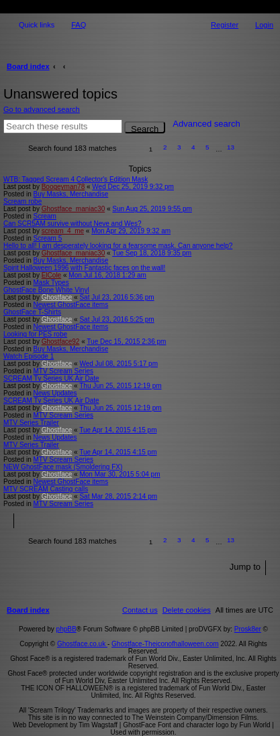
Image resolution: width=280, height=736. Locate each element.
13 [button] (230, 147)
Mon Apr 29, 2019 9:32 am (131, 231)
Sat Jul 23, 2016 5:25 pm (116, 319)
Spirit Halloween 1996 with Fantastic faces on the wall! (84, 267)
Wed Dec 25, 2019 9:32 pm (133, 186)
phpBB (66, 629)
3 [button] (179, 147)
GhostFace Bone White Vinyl (46, 290)
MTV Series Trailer (31, 422)
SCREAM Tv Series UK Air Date (51, 378)
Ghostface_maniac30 (73, 208)
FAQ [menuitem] (78, 25)
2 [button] (165, 147)
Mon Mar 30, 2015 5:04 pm (119, 474)
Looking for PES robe (35, 334)
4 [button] (193, 147)
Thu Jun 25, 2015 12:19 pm (120, 385)
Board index (28, 66)
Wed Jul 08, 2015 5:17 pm (118, 363)
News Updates (55, 393)
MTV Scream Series (63, 371)
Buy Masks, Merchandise (70, 194)
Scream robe (22, 201)
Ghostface (57, 297)
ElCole (51, 275)
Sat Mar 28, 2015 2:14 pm (118, 496)
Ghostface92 (61, 341)
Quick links (36, 25)
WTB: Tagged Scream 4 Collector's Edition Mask (75, 179)
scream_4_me (63, 231)
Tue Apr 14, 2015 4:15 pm (117, 430)
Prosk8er (247, 629)
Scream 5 (47, 238)
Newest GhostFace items (70, 304)
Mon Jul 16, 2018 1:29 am (107, 275)
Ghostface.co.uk (82, 644)
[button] (131, 149)
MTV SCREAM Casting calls (45, 489)
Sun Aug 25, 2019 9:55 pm (151, 208)
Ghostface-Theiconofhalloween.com (165, 644)
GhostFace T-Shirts (32, 312)
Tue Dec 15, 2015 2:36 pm (126, 341)
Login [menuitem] (264, 25)
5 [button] (207, 147)
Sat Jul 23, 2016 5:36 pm (116, 297)
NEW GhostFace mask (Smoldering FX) (62, 467)
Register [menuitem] (224, 25)
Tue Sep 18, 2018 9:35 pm (151, 253)
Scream (44, 216)
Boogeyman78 (63, 186)
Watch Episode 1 (28, 356)
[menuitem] (186, 610)
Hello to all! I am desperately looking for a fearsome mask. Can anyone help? (117, 245)
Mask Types (50, 282)
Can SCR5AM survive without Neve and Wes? (72, 223)
